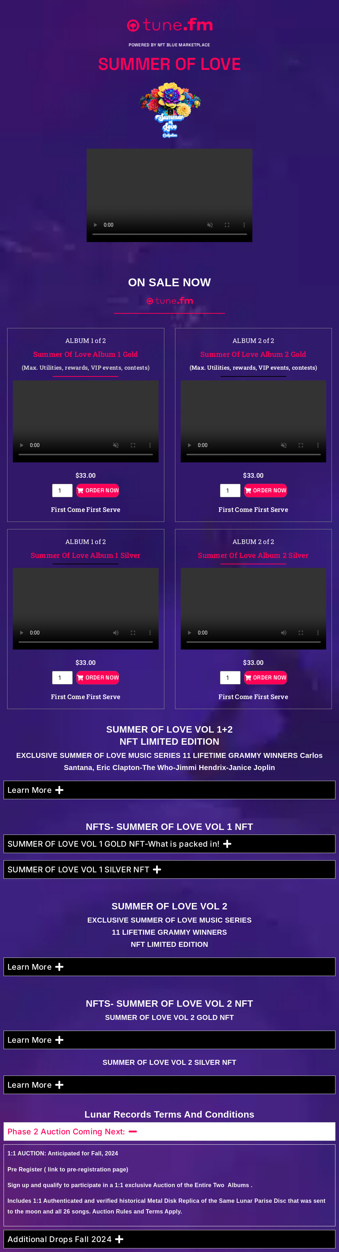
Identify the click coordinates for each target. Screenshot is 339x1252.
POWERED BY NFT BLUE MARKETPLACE (169, 45)
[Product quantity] (62, 490)
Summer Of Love (169, 64)
